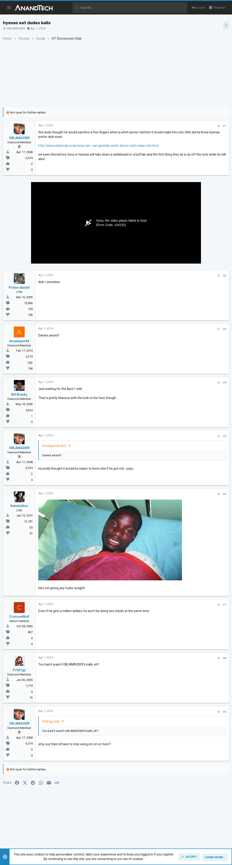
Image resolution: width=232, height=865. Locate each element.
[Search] (123, 7)
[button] (9, 8)
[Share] (144, 126)
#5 (150, 436)
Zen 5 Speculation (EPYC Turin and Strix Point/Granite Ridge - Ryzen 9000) (196, 258)
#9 (150, 694)
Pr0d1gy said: (52, 703)
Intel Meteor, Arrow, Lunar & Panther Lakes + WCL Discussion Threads (196, 288)
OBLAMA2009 (17, 28)
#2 (150, 275)
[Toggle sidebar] (224, 25)
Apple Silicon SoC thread (196, 367)
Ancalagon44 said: (56, 445)
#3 (150, 329)
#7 (150, 587)
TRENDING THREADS (180, 245)
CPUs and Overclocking (185, 275)
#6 (150, 494)
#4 (150, 382)
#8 (150, 640)
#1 (150, 126)
